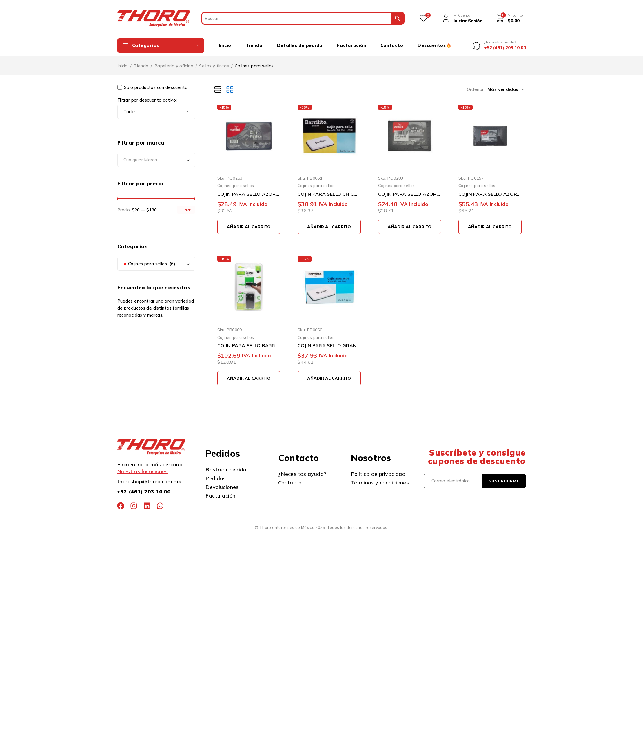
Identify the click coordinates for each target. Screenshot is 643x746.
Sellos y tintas (214, 61)
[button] (248, 222)
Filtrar (186, 205)
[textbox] (156, 156)
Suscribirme (504, 476)
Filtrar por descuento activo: (147, 95)
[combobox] (156, 156)
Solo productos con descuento (152, 83)
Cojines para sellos (235, 181)
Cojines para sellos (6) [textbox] (149, 259)
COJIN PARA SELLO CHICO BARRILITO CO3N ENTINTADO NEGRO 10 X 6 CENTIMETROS (329, 190)
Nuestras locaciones (142, 467)
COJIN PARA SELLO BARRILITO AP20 (248, 341)
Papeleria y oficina (173, 61)
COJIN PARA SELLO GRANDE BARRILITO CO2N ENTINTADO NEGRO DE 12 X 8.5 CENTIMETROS (329, 341)
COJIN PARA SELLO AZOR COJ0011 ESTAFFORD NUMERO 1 (248, 190)
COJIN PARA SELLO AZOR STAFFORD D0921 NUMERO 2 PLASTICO (490, 190)
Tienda (141, 61)
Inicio (122, 61)
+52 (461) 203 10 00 (143, 487)
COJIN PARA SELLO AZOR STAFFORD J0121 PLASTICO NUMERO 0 (409, 190)
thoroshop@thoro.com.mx (149, 477)
